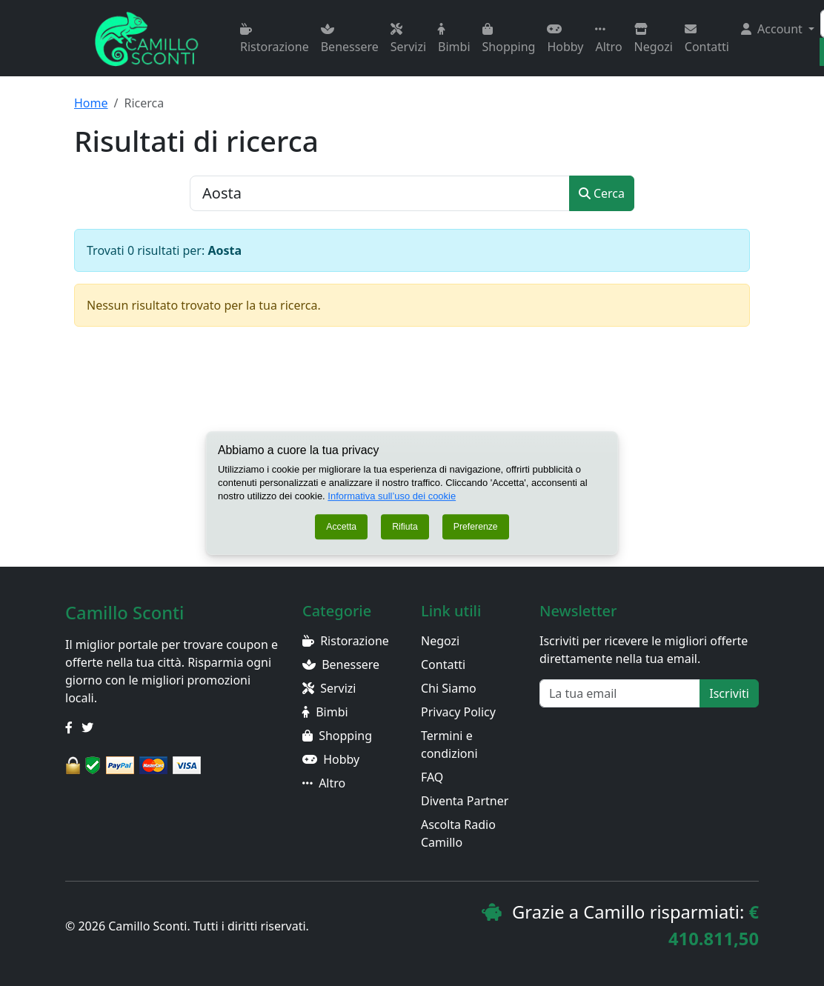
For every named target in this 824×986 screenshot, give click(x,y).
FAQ (432, 777)
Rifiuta (405, 527)
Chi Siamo (448, 688)
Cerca (602, 193)
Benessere (350, 39)
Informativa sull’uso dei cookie (392, 496)
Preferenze (475, 527)
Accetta (341, 527)
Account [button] (773, 29)
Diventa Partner (464, 801)
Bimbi (454, 39)
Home (91, 103)
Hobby (565, 39)
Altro (608, 39)
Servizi (408, 39)
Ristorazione (274, 39)
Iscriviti (729, 693)
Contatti (707, 39)
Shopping (509, 39)
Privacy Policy (458, 712)
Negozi (653, 39)
